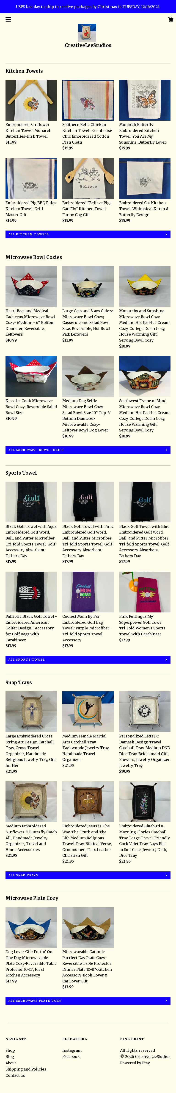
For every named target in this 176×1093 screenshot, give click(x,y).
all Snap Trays (23, 875)
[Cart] (170, 20)
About (11, 1063)
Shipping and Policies (26, 1069)
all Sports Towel (26, 659)
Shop (10, 1050)
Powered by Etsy (135, 1063)
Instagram (72, 1050)
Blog (10, 1056)
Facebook (71, 1056)
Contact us (15, 1075)
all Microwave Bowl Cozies (36, 450)
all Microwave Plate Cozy (34, 1000)
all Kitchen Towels (28, 234)
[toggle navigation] (8, 19)
